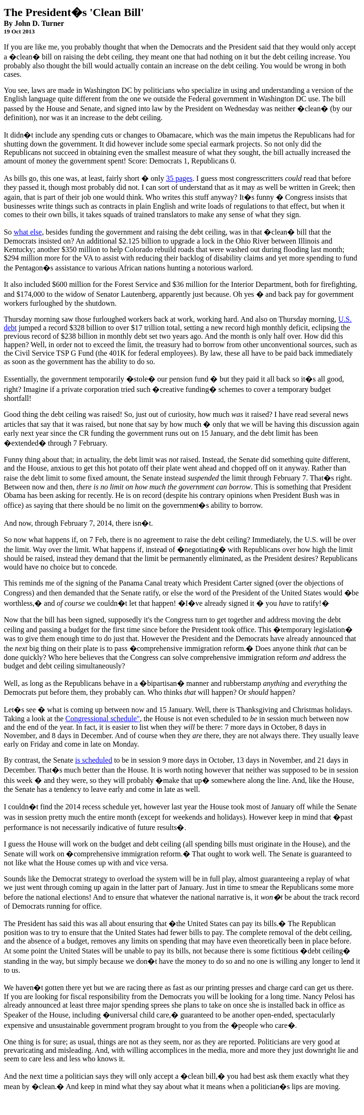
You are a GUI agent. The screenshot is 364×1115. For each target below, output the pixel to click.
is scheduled (94, 760)
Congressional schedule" (102, 719)
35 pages (179, 178)
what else (28, 232)
